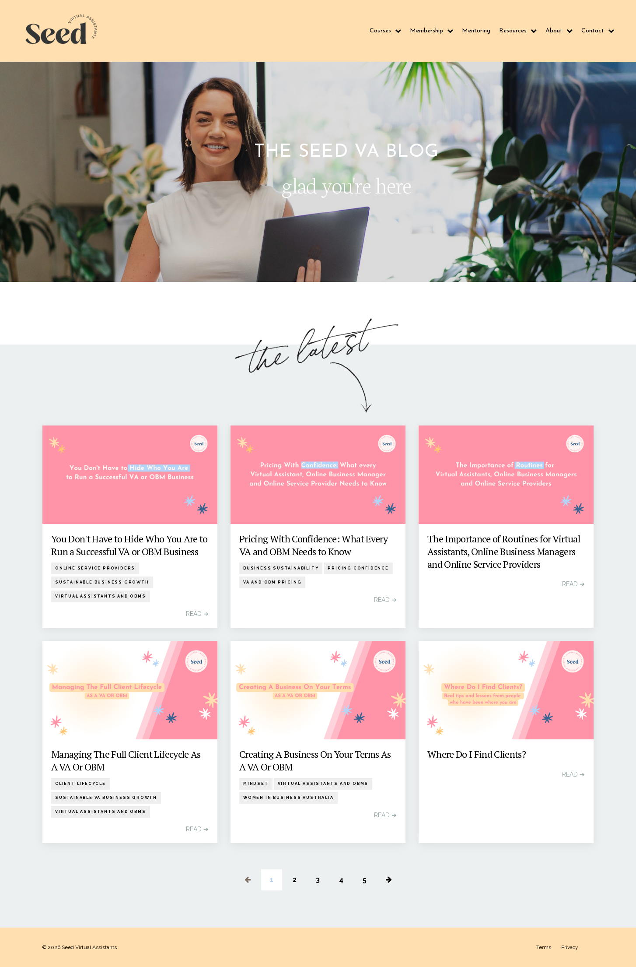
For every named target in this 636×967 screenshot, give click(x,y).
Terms (543, 947)
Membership (431, 31)
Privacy (569, 947)
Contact (597, 31)
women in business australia (288, 797)
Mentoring (476, 31)
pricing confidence (358, 568)
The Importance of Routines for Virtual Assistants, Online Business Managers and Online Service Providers (503, 551)
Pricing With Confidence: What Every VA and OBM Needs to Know (313, 545)
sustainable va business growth (106, 797)
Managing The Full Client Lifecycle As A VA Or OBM (126, 760)
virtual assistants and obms (100, 596)
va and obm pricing (272, 582)
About (559, 31)
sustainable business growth (102, 582)
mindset (256, 783)
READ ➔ (197, 613)
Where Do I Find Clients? (476, 754)
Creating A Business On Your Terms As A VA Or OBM (315, 760)
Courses (385, 31)
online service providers (95, 568)
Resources (518, 31)
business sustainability (280, 568)
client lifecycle (80, 783)
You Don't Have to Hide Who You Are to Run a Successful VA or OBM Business (129, 545)
